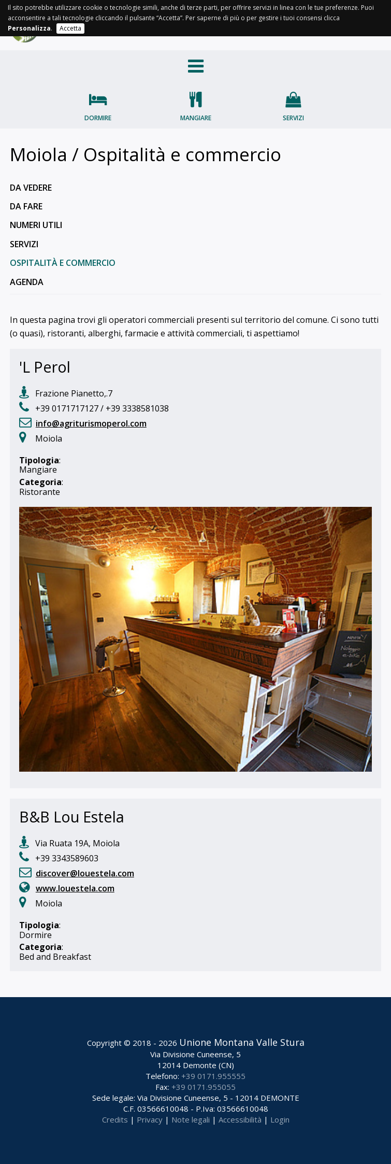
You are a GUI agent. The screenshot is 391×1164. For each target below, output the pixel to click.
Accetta (70, 28)
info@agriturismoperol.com (91, 423)
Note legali (190, 1119)
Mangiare (195, 117)
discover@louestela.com (85, 873)
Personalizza (29, 28)
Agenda (27, 282)
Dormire (97, 117)
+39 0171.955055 (203, 1087)
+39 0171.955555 (213, 1076)
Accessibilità (240, 1119)
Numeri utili (36, 225)
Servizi (293, 117)
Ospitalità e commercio (62, 262)
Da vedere (31, 187)
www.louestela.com (75, 888)
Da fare (26, 206)
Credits (115, 1119)
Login (279, 1119)
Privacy (150, 1119)
